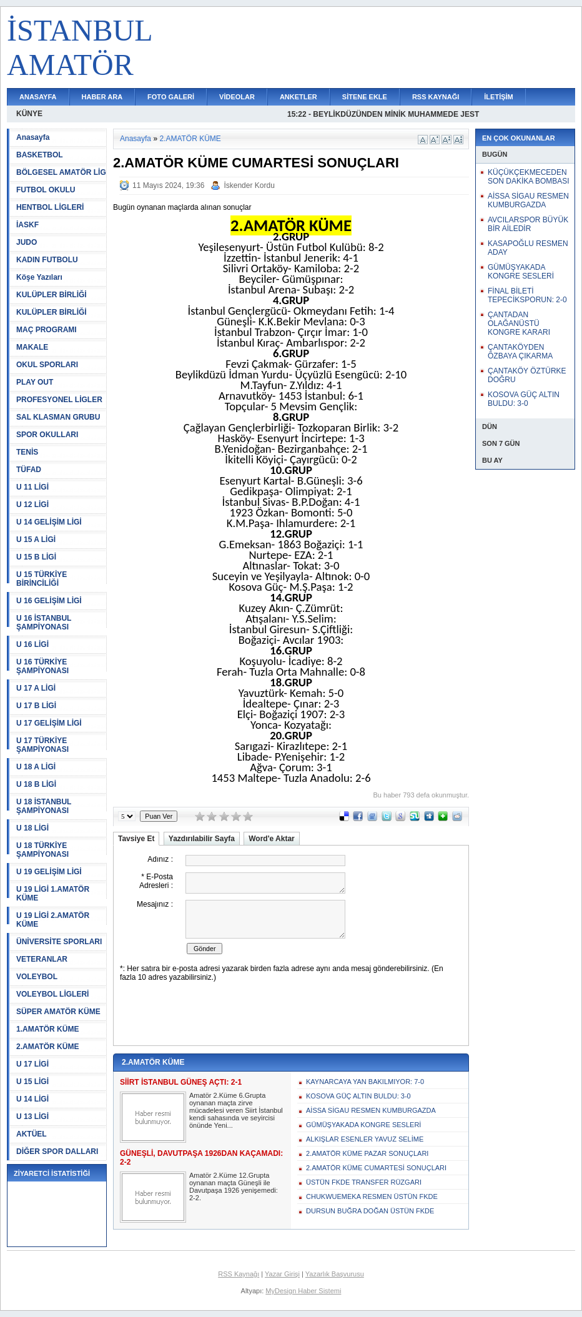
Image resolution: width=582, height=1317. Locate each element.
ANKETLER (298, 97)
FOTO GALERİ (170, 97)
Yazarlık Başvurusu (334, 1274)
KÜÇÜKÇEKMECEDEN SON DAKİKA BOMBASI (529, 176)
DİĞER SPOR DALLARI (57, 1151)
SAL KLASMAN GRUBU (58, 417)
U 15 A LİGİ (36, 539)
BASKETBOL (39, 154)
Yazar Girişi (282, 1274)
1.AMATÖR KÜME (47, 1029)
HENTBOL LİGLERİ (50, 207)
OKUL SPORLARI (47, 364)
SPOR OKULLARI (47, 434)
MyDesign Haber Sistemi (303, 1291)
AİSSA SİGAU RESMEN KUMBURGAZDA (371, 1110)
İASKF (27, 224)
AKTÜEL (31, 1134)
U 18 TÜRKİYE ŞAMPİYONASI (42, 850)
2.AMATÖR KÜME (47, 1046)
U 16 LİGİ (32, 644)
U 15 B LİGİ (36, 557)
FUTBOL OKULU (45, 189)
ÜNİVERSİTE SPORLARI (59, 941)
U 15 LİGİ (32, 1081)
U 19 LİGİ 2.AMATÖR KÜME (52, 920)
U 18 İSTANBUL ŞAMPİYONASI (43, 806)
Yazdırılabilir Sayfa (202, 838)
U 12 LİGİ (32, 504)
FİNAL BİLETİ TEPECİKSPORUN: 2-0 (527, 295)
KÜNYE (29, 113)
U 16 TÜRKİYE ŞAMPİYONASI (42, 666)
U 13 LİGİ (32, 1116)
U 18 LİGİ (32, 828)
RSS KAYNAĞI (435, 97)
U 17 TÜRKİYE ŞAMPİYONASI (42, 745)
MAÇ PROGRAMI (46, 329)
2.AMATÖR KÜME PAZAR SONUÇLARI (367, 1153)
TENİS (27, 452)
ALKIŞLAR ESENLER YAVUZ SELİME (364, 1139)
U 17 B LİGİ (36, 705)
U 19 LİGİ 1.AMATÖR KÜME (52, 893)
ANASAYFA (38, 97)
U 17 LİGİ (32, 1064)
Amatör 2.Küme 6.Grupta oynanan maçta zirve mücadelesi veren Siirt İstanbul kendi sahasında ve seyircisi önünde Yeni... (236, 1110)
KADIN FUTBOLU (47, 259)
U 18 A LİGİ (36, 766)
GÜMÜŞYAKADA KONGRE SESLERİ (363, 1124)
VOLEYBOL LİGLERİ (52, 994)
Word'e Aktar (272, 838)
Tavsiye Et (136, 838)
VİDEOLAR (237, 97)
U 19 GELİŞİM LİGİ (49, 871)
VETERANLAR (41, 959)
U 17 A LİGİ (36, 688)
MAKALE (32, 347)
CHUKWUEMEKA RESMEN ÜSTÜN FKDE (372, 1196)
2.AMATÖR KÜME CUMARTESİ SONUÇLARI (376, 1167)
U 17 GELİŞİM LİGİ (49, 723)
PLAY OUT (34, 382)
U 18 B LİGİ (36, 784)
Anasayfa (32, 137)
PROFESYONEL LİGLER (59, 399)
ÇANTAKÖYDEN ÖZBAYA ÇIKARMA (520, 351)
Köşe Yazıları (39, 277)
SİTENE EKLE (364, 97)
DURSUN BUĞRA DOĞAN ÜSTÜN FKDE (370, 1211)
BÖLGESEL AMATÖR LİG (61, 172)
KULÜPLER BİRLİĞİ (51, 294)
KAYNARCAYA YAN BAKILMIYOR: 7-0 (365, 1081)
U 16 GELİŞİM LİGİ (49, 600)
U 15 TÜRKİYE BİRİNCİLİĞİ (41, 579)
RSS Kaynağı (238, 1274)
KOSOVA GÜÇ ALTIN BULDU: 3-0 (358, 1096)
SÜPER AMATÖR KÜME (58, 1011)
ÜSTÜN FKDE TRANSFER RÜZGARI (364, 1182)
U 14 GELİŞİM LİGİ (49, 522)
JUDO (26, 242)
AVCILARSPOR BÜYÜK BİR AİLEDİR (528, 224)
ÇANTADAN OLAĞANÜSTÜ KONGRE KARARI (519, 323)
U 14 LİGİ (32, 1099)
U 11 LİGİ (32, 487)
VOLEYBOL (36, 976)
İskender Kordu (249, 185)
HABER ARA (102, 97)
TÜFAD (28, 469)
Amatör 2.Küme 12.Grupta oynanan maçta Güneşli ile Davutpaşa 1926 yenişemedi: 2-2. (233, 1186)
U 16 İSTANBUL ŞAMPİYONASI (43, 622)
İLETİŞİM (498, 97)
